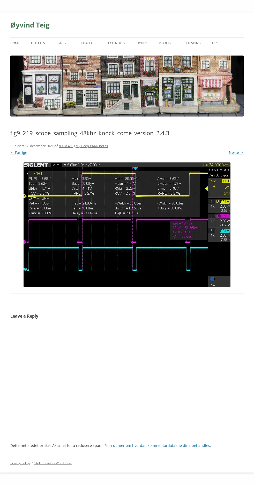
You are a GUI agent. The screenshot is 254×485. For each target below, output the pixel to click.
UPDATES (38, 43)
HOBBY (142, 43)
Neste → (236, 152)
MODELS (165, 43)
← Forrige (18, 152)
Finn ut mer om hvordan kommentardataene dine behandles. (157, 445)
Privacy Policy (20, 463)
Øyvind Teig (30, 25)
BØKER (61, 43)
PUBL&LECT (86, 43)
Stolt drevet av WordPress (53, 463)
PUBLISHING (192, 43)
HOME (15, 43)
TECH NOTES (115, 43)
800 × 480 (66, 146)
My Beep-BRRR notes (92, 146)
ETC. (215, 43)
